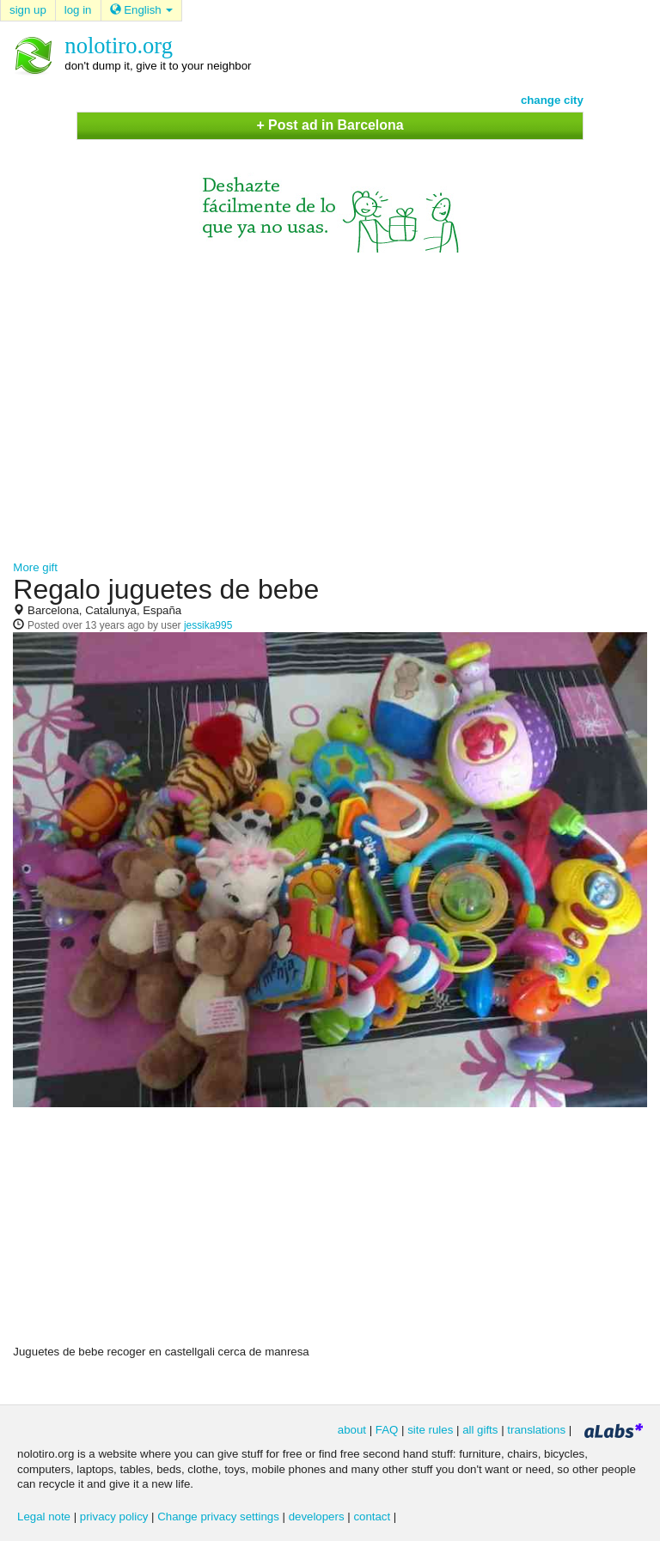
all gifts (480, 1429)
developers (317, 1516)
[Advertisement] (330, 398)
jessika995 (208, 625)
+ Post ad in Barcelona (329, 125)
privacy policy (114, 1516)
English (142, 9)
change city (552, 100)
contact (371, 1516)
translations (536, 1429)
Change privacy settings (218, 1516)
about (352, 1429)
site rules (430, 1429)
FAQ (387, 1429)
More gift (35, 567)
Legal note (43, 1516)
